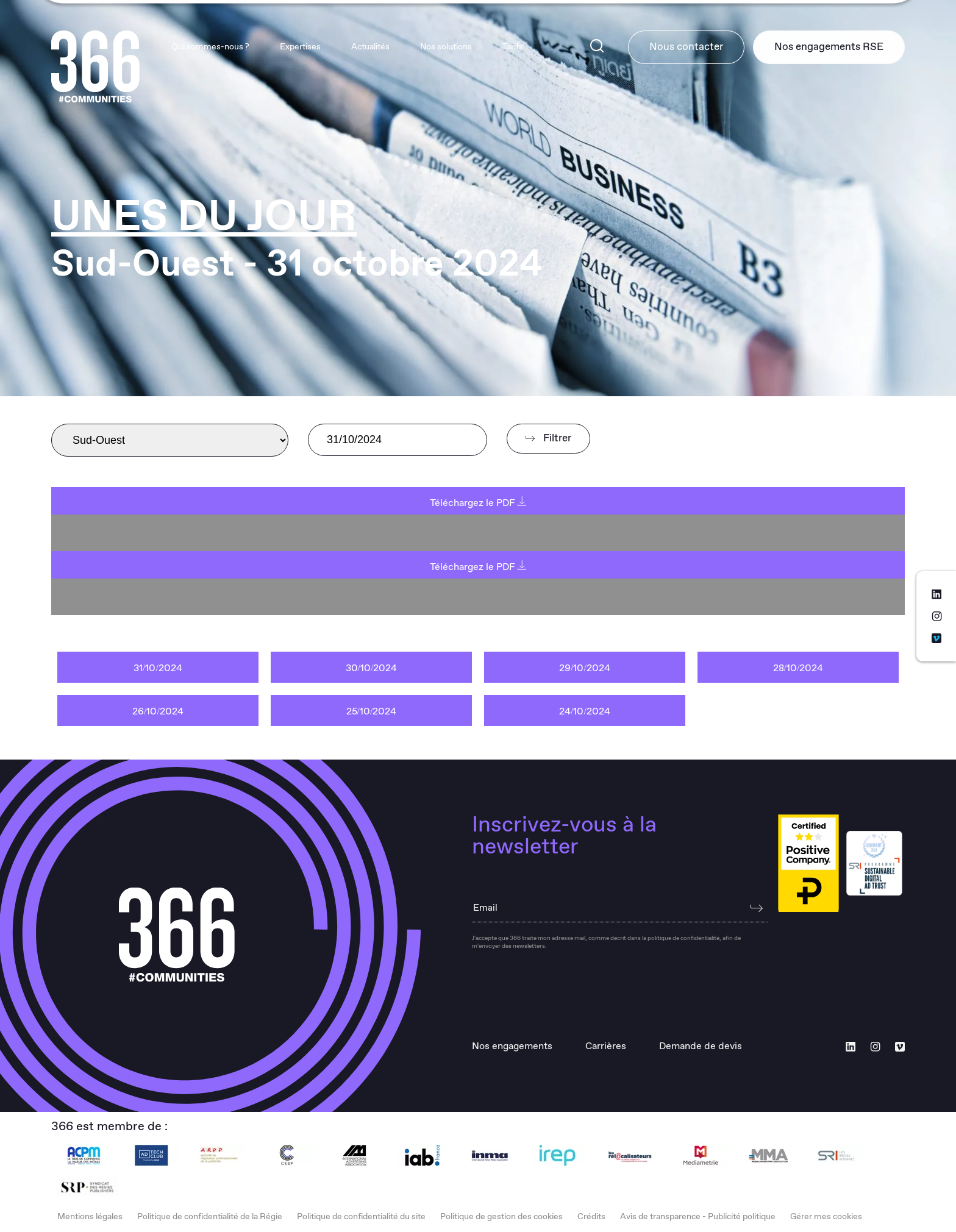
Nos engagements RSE (828, 47)
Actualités (368, 47)
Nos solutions (443, 47)
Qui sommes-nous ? (208, 47)
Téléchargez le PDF (478, 503)
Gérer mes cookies (826, 1216)
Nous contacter (684, 47)
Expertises (297, 47)
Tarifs (510, 47)
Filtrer (548, 439)
